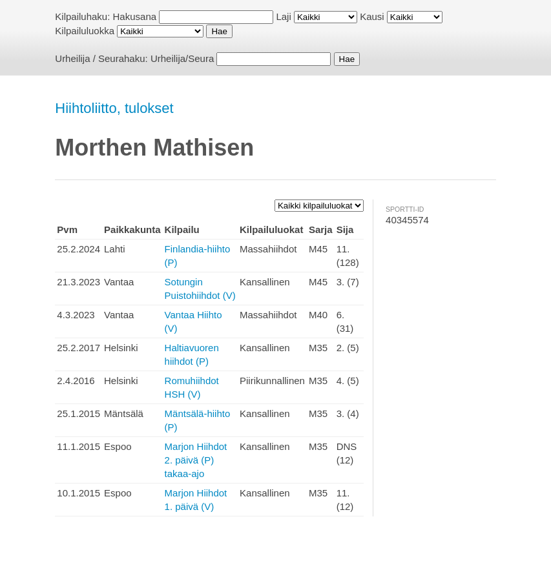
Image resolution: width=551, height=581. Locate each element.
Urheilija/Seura (182, 58)
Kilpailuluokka (84, 30)
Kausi (372, 16)
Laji (283, 16)
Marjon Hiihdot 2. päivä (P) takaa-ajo (196, 460)
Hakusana (135, 16)
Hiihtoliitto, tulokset (114, 108)
